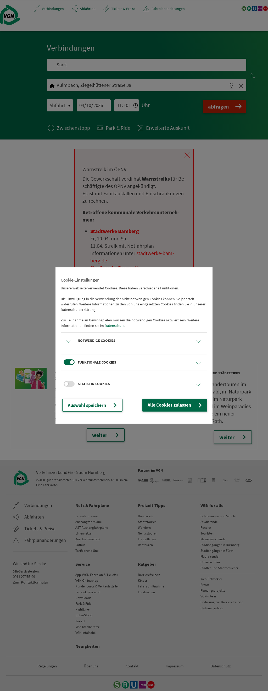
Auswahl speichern (88, 405)
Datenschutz (114, 326)
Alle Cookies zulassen (180, 405)
